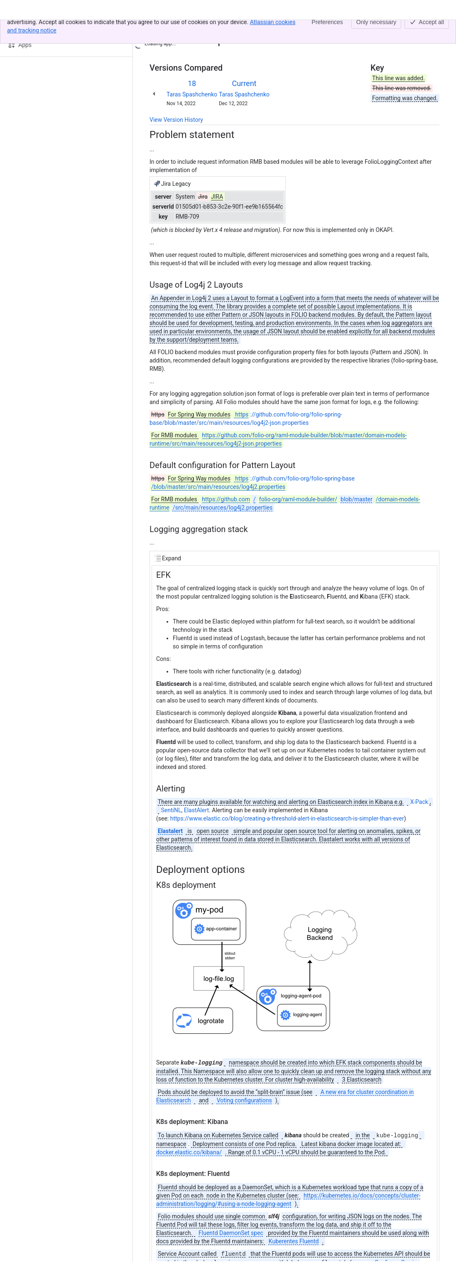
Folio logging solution (215, 28)
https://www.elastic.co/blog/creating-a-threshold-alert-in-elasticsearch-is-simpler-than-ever (287, 818)
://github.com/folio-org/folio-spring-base (252, 482)
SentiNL (171, 810)
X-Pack (419, 802)
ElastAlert (196, 810)
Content (160, 28)
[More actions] (431, 31)
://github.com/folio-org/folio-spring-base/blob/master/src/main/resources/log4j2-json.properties (246, 418)
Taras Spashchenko (192, 94)
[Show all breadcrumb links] (178, 28)
